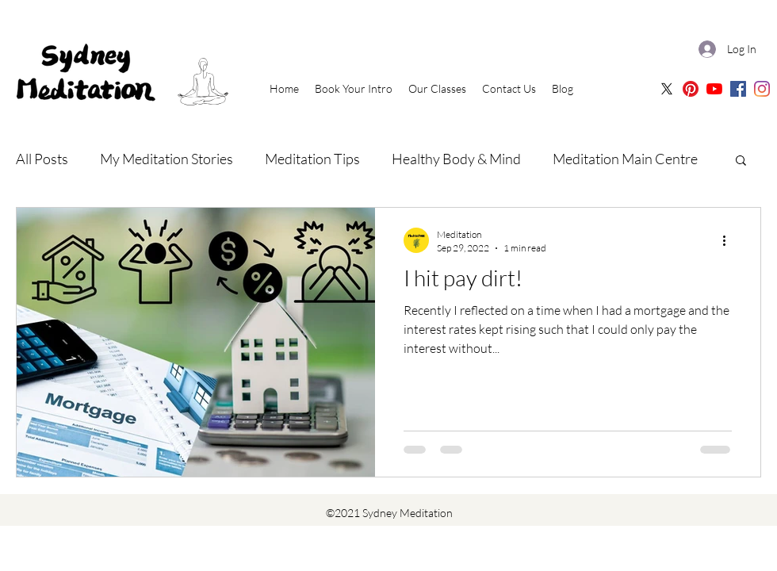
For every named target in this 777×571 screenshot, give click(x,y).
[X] (667, 89)
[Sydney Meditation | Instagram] (762, 89)
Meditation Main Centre (625, 158)
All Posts (42, 158)
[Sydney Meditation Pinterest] (691, 89)
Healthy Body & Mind (456, 158)
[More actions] (729, 240)
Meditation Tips (312, 158)
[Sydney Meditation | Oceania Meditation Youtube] (714, 89)
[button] (740, 161)
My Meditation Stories (166, 158)
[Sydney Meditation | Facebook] (738, 89)
